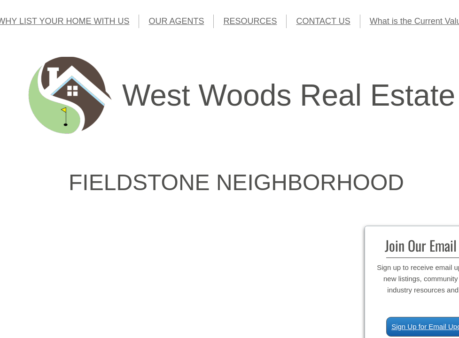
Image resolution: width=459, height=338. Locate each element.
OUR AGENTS (176, 21)
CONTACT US (323, 21)
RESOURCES (250, 21)
